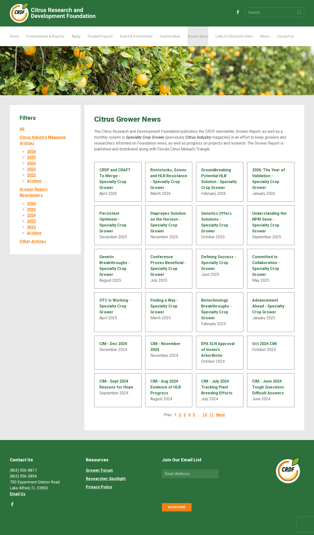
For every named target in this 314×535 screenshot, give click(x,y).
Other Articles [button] (33, 241)
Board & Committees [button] (136, 36)
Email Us (18, 494)
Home (14, 36)
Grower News (198, 36)
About (265, 36)
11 (211, 415)
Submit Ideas (170, 36)
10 (204, 415)
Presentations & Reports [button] (45, 36)
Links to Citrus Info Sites (234, 36)
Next (220, 415)
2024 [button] (31, 163)
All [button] (22, 129)
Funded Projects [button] (100, 36)
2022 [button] (31, 175)
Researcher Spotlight (106, 478)
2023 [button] (31, 169)
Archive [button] (34, 181)
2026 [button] (31, 151)
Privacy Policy (99, 487)
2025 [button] (31, 157)
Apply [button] (76, 36)
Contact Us (285, 36)
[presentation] (199, 489)
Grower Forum (99, 470)
